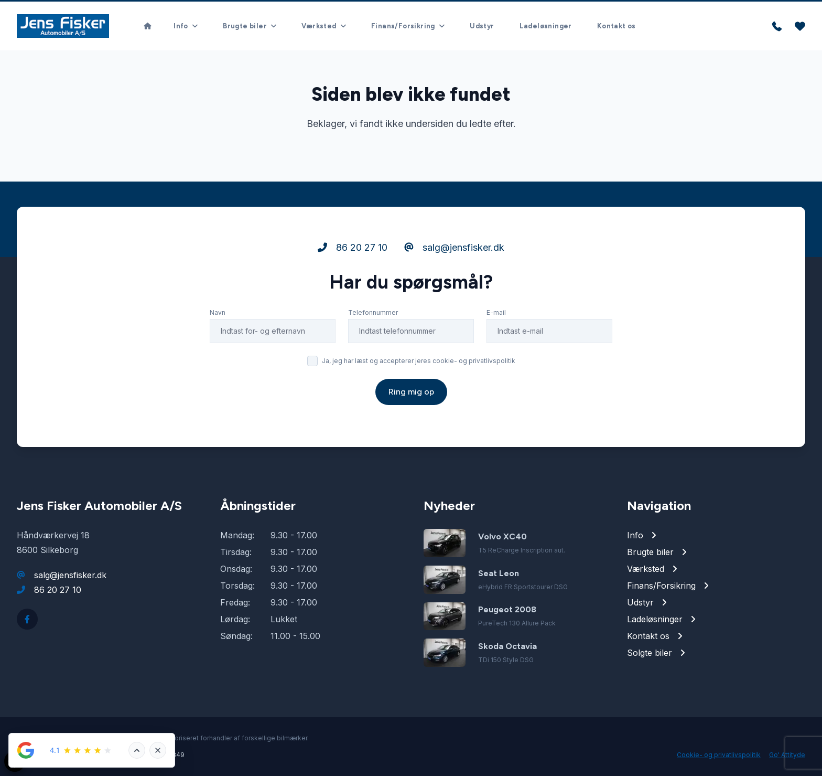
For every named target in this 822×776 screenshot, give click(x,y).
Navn (217, 312)
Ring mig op (411, 392)
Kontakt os (616, 26)
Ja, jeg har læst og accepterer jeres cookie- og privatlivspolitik (418, 361)
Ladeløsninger (546, 26)
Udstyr (482, 26)
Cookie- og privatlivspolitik (719, 755)
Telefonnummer (373, 312)
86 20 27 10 (352, 247)
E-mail (496, 312)
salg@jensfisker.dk (454, 247)
